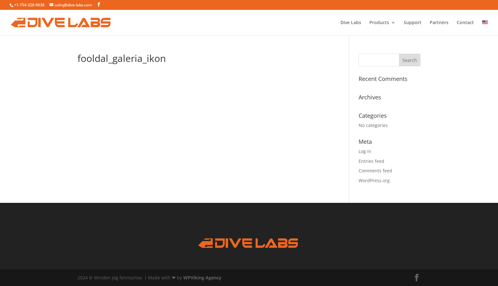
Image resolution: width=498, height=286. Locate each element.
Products (379, 22)
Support (412, 22)
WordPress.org (374, 180)
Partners (439, 22)
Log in (365, 151)
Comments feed (375, 171)
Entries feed (371, 161)
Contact (465, 22)
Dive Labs (350, 22)
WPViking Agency (202, 278)
